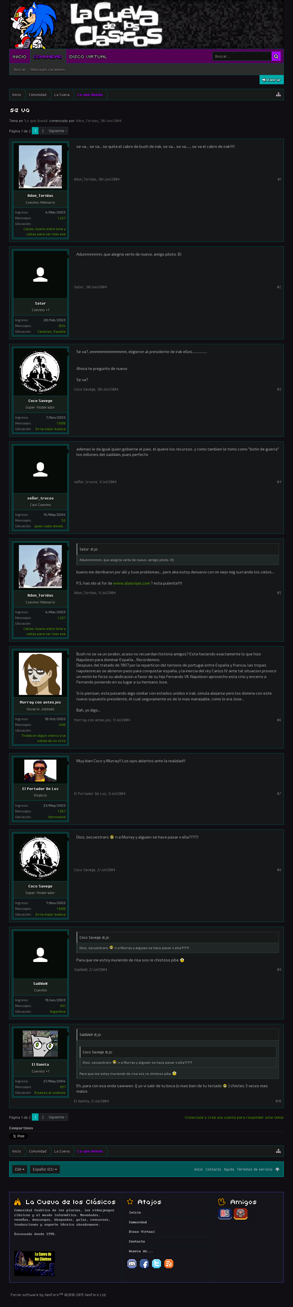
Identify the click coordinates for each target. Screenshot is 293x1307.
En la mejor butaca (50, 429)
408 (62, 724)
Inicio (20, 56)
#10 (278, 1101)
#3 (279, 389)
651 (63, 1087)
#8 (279, 869)
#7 (279, 793)
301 (63, 1006)
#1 (279, 179)
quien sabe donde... (50, 526)
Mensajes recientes (48, 69)
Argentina (58, 1011)
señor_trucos (40, 498)
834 (62, 326)
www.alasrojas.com (131, 583)
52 (64, 520)
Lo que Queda (36, 120)
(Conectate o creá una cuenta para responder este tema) (234, 1117)
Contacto (213, 1169)
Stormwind (57, 817)
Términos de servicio (254, 1169)
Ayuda (229, 1169)
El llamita (40, 1064)
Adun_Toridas (87, 120)
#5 (279, 592)
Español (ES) (43, 1169)
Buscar (20, 69)
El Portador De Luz (40, 788)
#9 (279, 969)
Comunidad (48, 56)
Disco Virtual (88, 56)
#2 (279, 287)
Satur (40, 303)
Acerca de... (141, 1251)
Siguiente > (58, 130)
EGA (18, 1169)
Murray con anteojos (40, 702)
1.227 (62, 218)
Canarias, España (51, 331)
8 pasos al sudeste (50, 1092)
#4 (279, 481)
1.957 (62, 811)
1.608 (61, 423)
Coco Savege (40, 400)
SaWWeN (40, 983)
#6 (279, 720)
